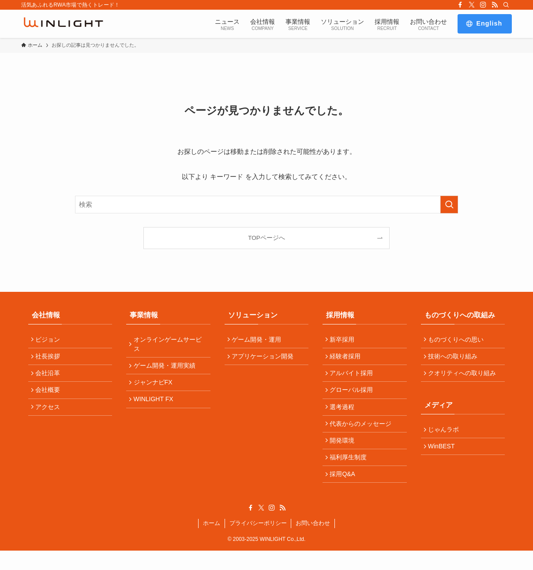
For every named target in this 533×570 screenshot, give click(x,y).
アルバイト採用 (353, 378)
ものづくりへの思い (458, 340)
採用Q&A (344, 491)
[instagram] (483, 5)
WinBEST (443, 455)
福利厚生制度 (350, 473)
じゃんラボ (445, 436)
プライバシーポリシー (258, 542)
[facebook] (460, 5)
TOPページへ (266, 238)
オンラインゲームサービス (169, 345)
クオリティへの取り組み (464, 378)
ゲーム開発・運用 (258, 340)
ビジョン (50, 340)
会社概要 (50, 397)
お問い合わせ (313, 542)
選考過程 (344, 416)
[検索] (506, 5)
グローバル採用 (353, 397)
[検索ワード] (266, 204)
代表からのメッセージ (363, 435)
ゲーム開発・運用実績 (166, 368)
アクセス (50, 416)
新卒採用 (344, 340)
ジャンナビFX (154, 387)
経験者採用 (347, 359)
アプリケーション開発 (265, 359)
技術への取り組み (455, 359)
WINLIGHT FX (155, 406)
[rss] (494, 5)
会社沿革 (50, 378)
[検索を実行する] (449, 204)
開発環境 (344, 454)
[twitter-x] (471, 5)
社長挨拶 (50, 359)
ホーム (211, 542)
